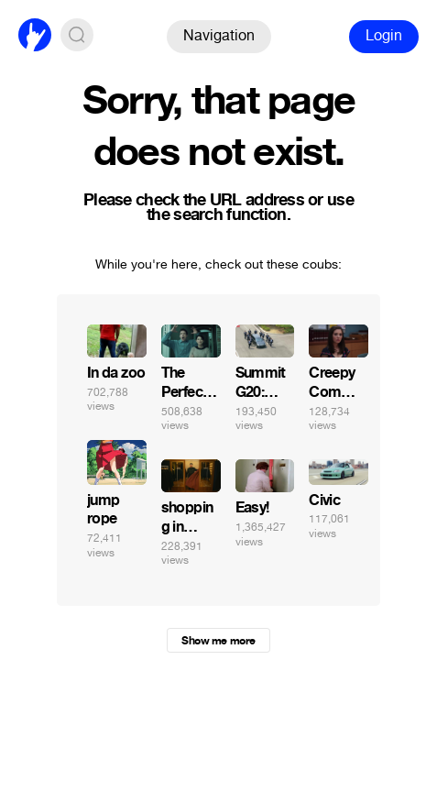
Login (384, 35)
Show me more (218, 640)
